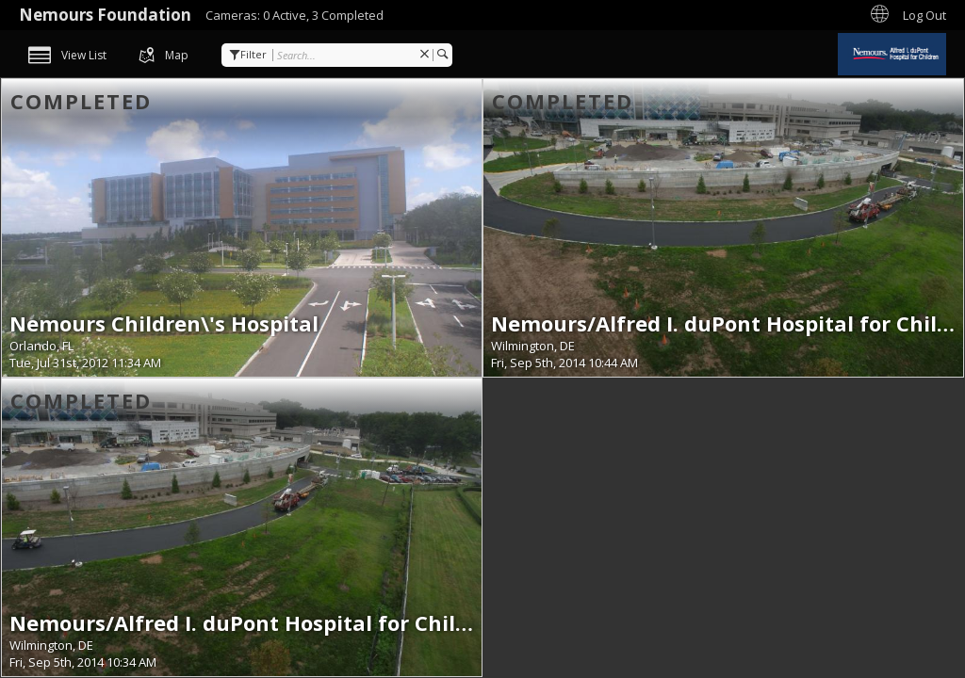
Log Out (924, 15)
